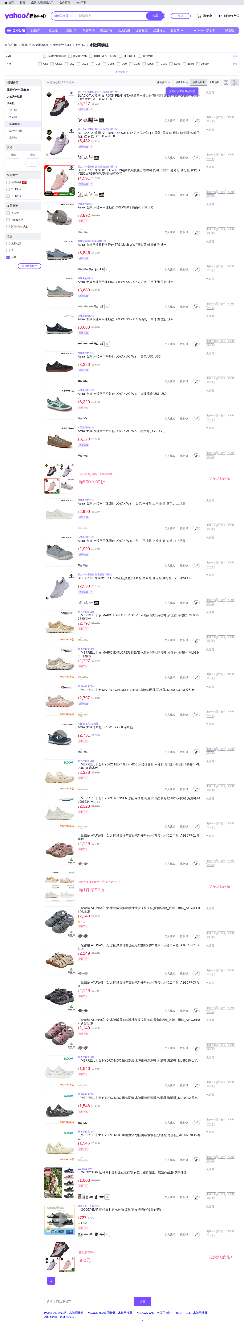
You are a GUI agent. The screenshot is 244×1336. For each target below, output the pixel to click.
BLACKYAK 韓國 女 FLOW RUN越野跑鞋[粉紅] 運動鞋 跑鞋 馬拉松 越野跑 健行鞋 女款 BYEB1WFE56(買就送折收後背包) (139, 171)
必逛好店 (159, 30)
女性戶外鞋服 (14, 96)
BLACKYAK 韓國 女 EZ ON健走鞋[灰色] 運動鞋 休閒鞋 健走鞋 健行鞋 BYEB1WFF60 (135, 578)
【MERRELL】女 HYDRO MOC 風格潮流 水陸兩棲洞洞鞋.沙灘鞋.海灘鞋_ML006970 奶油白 (139, 1136)
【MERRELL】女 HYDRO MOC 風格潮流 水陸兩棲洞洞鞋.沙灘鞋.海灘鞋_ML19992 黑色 (138, 1097)
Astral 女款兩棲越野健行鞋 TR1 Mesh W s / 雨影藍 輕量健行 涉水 (122, 244)
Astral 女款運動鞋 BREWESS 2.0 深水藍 (105, 727)
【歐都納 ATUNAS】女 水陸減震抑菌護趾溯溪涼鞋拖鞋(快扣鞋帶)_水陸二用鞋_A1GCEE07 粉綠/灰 (139, 909)
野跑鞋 (13, 117)
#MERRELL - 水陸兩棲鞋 (191, 1312)
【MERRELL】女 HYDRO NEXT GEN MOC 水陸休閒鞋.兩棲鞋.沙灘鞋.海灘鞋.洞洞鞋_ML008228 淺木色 (139, 766)
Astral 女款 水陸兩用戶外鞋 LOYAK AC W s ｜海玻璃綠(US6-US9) (123, 393)
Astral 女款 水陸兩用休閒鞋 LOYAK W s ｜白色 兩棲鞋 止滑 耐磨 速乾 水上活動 (131, 503)
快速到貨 (106, 30)
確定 (32, 163)
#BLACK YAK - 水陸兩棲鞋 (154, 1312)
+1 (107, 269)
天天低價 (124, 30)
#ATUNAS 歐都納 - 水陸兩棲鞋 (63, 1312)
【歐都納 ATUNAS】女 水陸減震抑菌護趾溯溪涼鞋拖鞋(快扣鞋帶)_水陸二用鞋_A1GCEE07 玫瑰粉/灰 (139, 1021)
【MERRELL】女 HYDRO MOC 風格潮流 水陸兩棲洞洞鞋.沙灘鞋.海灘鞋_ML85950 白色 (138, 1060)
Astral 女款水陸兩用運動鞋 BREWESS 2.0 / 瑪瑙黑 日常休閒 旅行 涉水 (126, 319)
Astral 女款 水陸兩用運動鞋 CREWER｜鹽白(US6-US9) (115, 207)
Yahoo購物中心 (25, 16)
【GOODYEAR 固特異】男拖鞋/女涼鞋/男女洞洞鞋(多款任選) (119, 1209)
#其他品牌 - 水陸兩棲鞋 (59, 1317)
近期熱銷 (214, 82)
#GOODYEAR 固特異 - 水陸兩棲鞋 (110, 1312)
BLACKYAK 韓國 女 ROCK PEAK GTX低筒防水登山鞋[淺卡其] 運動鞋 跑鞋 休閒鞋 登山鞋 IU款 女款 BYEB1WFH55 (139, 97)
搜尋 (142, 1301)
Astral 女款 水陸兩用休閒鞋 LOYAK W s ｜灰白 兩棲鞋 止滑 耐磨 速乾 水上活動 (131, 540)
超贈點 (227, 30)
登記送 (53, 30)
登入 (181, 15)
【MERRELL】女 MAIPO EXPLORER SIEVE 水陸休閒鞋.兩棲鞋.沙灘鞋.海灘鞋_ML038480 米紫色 (139, 654)
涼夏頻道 (142, 30)
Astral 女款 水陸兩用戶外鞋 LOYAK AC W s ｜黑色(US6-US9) (119, 356)
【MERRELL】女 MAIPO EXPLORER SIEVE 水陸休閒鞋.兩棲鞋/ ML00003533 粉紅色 (136, 689)
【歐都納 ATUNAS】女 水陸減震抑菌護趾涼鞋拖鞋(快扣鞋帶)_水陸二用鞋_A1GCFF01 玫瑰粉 (139, 837)
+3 (107, 1197)
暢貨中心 (89, 30)
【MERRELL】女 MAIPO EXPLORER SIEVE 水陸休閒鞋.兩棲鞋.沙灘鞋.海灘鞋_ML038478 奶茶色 (139, 617)
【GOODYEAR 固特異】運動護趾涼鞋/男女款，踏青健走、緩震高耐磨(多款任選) (133, 1172)
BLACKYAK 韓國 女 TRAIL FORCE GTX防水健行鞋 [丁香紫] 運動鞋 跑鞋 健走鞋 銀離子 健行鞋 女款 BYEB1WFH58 (139, 134)
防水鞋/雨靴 (15, 130)
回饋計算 (71, 30)
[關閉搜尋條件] (71, 16)
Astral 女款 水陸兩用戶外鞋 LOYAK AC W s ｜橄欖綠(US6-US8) (121, 431)
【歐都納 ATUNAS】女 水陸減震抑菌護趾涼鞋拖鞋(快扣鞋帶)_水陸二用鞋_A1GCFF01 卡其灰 (139, 947)
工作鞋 (13, 137)
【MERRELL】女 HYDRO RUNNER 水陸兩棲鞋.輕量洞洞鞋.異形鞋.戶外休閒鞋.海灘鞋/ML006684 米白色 (139, 800)
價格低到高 (182, 82)
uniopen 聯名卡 (202, 30)
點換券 (35, 30)
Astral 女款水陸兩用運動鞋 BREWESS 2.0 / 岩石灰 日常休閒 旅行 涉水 (126, 282)
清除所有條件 (29, 266)
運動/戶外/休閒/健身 (18, 89)
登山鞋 (13, 110)
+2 (107, 306)
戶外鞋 (10, 103)
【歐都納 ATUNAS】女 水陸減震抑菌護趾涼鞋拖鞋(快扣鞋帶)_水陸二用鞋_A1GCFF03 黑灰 (139, 984)
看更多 (176, 30)
